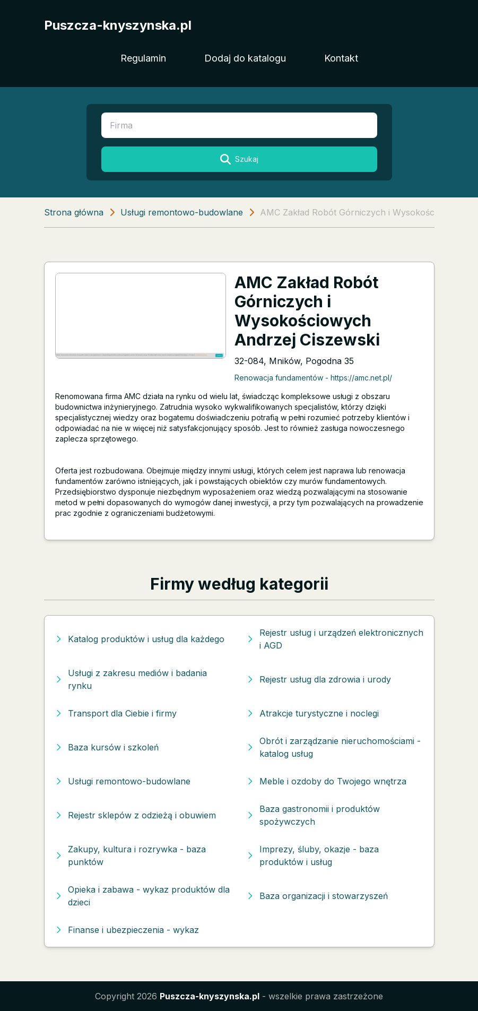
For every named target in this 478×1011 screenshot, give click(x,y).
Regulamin (143, 58)
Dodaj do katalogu (245, 58)
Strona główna (73, 212)
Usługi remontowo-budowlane (181, 212)
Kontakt (341, 58)
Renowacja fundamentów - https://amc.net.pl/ (313, 377)
